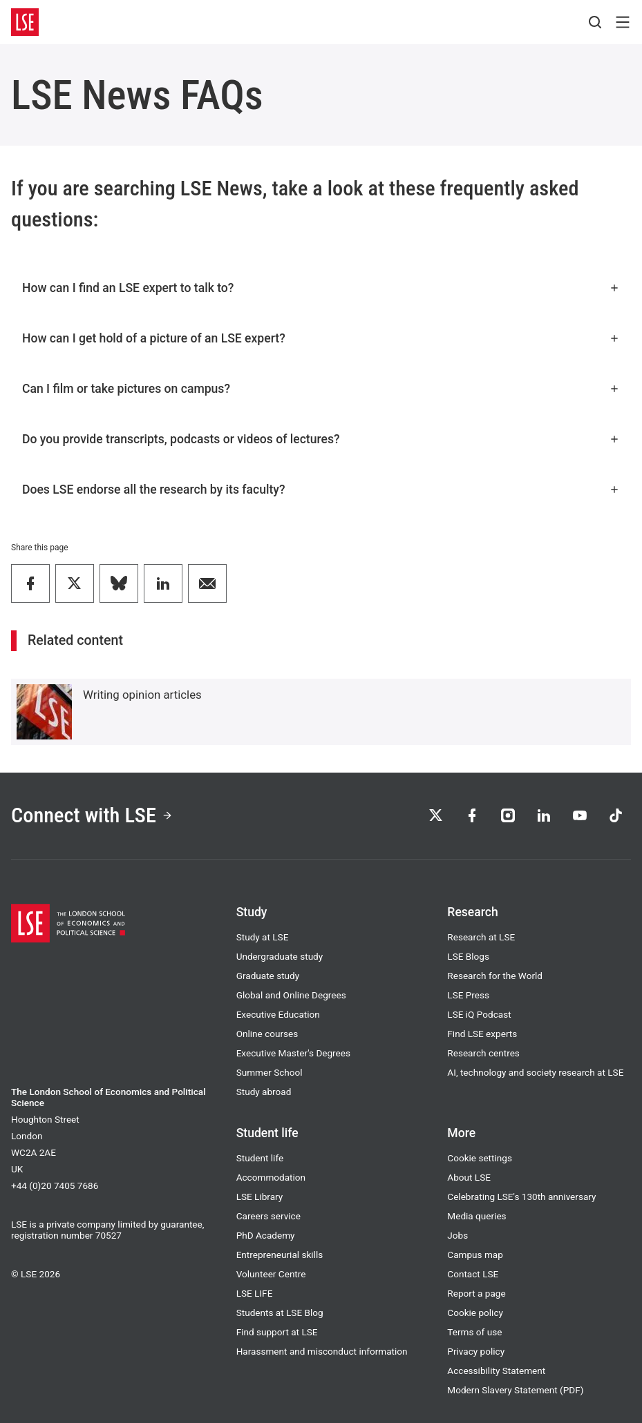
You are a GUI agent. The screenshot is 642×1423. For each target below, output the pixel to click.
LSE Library (259, 1196)
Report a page (476, 1293)
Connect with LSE (92, 815)
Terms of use (474, 1331)
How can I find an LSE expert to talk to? (321, 288)
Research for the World (494, 975)
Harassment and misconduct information (322, 1351)
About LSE (469, 1177)
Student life (260, 1157)
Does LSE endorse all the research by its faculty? (321, 489)
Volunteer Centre (271, 1273)
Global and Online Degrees (291, 994)
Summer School (269, 1072)
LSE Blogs (468, 956)
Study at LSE (262, 936)
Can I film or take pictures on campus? (321, 389)
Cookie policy (475, 1312)
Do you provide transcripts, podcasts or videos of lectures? (321, 439)
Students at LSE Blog (279, 1312)
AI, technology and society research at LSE (535, 1072)
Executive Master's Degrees (293, 1052)
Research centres (483, 1052)
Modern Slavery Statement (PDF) (515, 1389)
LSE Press (468, 994)
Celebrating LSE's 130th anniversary (521, 1196)
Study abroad (264, 1091)
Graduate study (268, 975)
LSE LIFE (254, 1293)
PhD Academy (265, 1235)
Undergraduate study (279, 956)
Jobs (457, 1235)
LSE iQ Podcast (479, 1014)
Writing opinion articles (142, 694)
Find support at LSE (277, 1331)
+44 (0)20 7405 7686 (54, 1185)
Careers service (268, 1215)
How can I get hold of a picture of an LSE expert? (321, 338)
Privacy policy (475, 1351)
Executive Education (278, 1014)
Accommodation (270, 1177)
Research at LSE (481, 936)
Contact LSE (472, 1273)
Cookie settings (479, 1157)
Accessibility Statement (496, 1370)
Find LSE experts (482, 1033)
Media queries (476, 1215)
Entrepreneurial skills (279, 1254)
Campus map (475, 1254)
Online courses (267, 1033)
